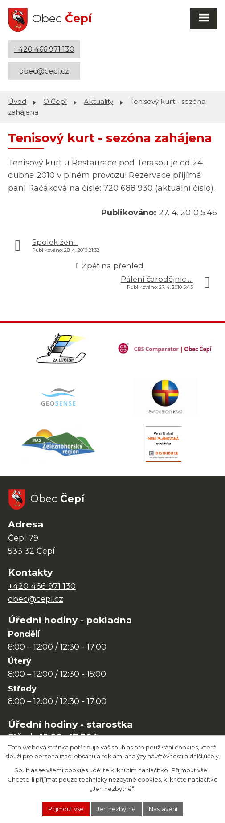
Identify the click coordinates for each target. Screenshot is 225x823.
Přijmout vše (66, 808)
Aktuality (98, 101)
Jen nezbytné (116, 808)
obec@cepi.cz (44, 70)
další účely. (204, 756)
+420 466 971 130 (44, 49)
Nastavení (163, 808)
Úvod (17, 101)
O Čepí (55, 101)
